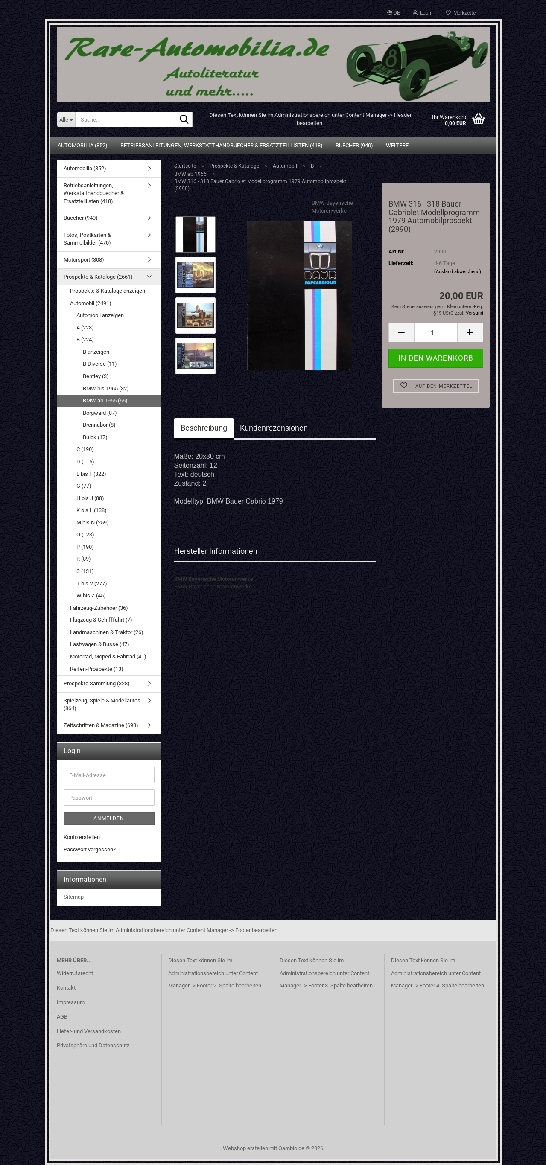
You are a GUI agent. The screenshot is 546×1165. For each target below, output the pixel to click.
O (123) (85, 534)
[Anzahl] (435, 332)
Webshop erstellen (245, 1148)
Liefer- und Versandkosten (89, 1031)
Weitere (397, 145)
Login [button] (423, 13)
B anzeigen (96, 352)
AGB (62, 1017)
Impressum (71, 1002)
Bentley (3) (96, 376)
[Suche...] (66, 119)
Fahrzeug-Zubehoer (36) (99, 608)
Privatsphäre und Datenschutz (93, 1045)
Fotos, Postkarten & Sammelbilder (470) (87, 239)
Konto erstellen (82, 837)
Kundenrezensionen (274, 427)
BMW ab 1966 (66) (105, 400)
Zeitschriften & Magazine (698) (101, 725)
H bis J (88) (90, 498)
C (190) (85, 449)
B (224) (85, 339)
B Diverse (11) (100, 364)
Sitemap (74, 897)
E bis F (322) (91, 474)
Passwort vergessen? (90, 849)
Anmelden (108, 818)
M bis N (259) (92, 522)
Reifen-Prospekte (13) (96, 669)
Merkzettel (461, 13)
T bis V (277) (91, 583)
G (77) (83, 486)
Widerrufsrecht (75, 973)
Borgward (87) (100, 413)
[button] (393, 12)
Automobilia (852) (83, 145)
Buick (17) (95, 437)
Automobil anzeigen (100, 315)
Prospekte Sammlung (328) (97, 683)
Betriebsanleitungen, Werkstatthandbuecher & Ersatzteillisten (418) (221, 145)
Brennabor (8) (99, 425)
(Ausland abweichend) (457, 271)
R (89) (83, 559)
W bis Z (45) (91, 595)
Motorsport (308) (84, 259)
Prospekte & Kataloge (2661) (98, 277)
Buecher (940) (354, 145)
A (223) (85, 327)
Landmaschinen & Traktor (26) (106, 632)
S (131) (85, 571)
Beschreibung (204, 427)
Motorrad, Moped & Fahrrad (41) (108, 656)
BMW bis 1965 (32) (106, 388)
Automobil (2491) (90, 303)
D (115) (85, 461)
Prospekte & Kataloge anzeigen (107, 291)
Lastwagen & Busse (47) (99, 644)
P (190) (85, 547)
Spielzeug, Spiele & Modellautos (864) (102, 704)
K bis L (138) (91, 510)
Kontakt (66, 987)
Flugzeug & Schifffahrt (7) (101, 620)
